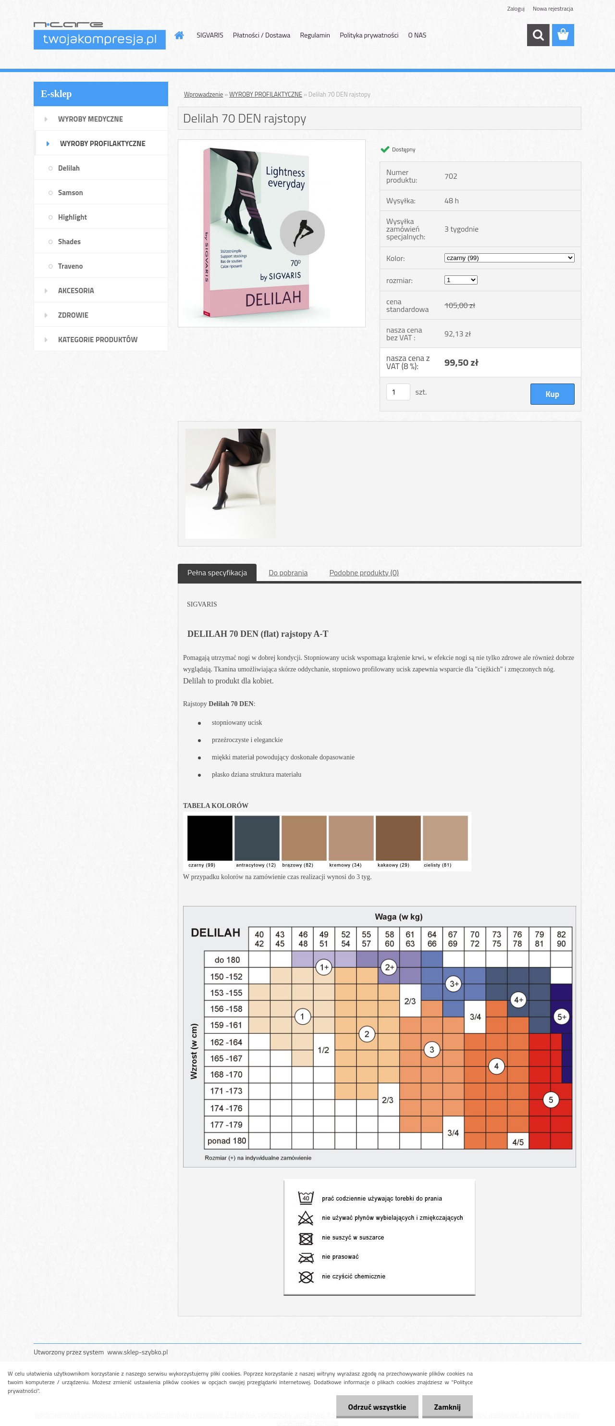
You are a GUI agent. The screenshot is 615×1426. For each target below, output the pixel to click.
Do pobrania (288, 572)
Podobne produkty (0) (364, 572)
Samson (70, 192)
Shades (69, 241)
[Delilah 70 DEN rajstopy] (271, 143)
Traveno (70, 266)
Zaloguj (516, 8)
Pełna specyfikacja (217, 572)
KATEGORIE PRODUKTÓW (97, 339)
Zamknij (447, 1407)
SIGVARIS (210, 35)
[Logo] (100, 36)
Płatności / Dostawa (262, 35)
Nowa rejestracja (553, 8)
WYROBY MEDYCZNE (90, 118)
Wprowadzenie (203, 94)
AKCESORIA (76, 290)
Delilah (69, 168)
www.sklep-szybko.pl (137, 1352)
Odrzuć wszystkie (377, 1407)
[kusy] (398, 392)
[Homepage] (179, 35)
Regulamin (315, 35)
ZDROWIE (73, 315)
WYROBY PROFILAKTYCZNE (103, 143)
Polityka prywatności (369, 35)
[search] (538, 35)
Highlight (72, 217)
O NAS (417, 35)
